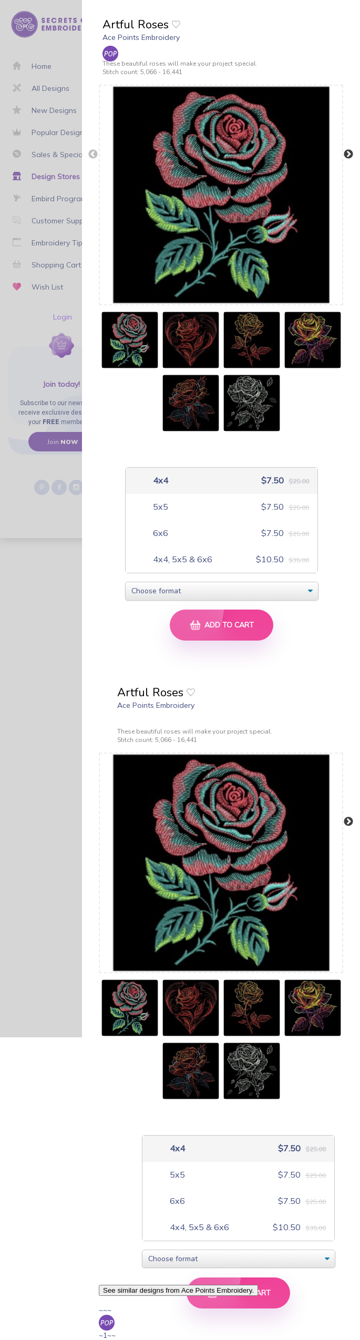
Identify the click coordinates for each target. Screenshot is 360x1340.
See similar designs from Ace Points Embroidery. (178, 1290)
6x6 (159, 533)
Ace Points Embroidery (141, 37)
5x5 (159, 507)
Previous (93, 154)
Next (348, 154)
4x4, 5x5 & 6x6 (181, 559)
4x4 (159, 481)
